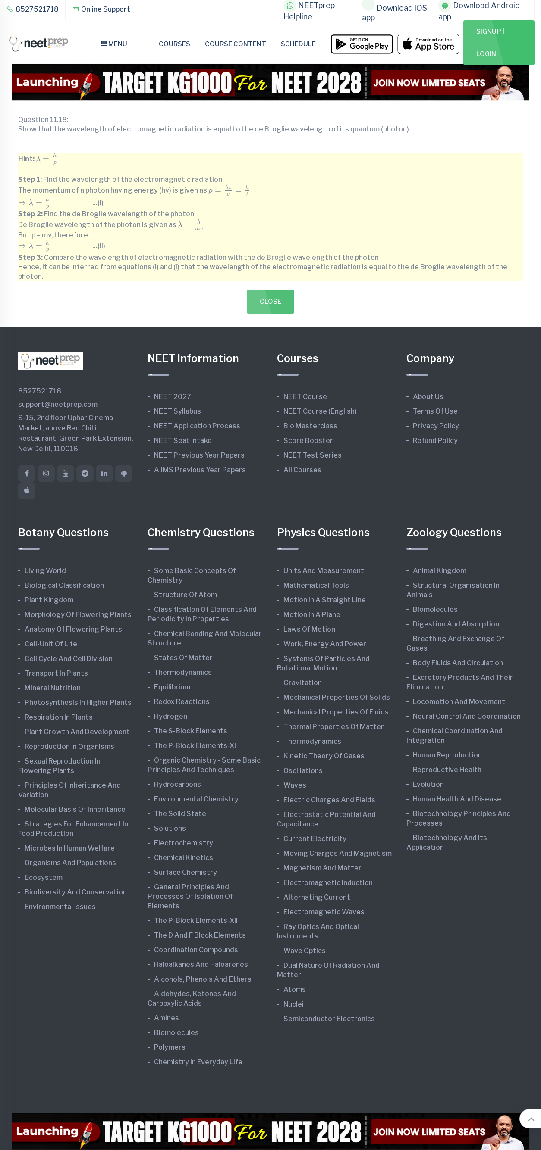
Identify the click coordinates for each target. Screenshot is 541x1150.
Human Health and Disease (457, 799)
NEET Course (305, 397)
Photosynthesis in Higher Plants (78, 702)
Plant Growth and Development (77, 732)
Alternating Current (316, 897)
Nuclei (293, 1004)
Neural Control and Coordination (467, 716)
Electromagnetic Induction (328, 883)
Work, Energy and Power (324, 644)
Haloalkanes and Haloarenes (201, 964)
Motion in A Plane (311, 615)
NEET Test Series (312, 455)
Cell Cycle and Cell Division (69, 658)
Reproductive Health (447, 770)
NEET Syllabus (177, 411)
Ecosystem (44, 877)
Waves (294, 785)
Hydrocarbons (177, 784)
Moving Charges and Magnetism (337, 853)
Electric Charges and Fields (329, 800)
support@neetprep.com (58, 404)
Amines (166, 1018)
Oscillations (303, 771)
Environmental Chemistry (196, 799)
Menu (114, 44)
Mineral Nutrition (53, 688)
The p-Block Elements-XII (196, 920)
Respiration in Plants (59, 717)
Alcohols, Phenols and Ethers (203, 979)
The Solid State (180, 814)
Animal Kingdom (439, 571)
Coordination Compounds (196, 950)
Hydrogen (170, 716)
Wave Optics (304, 951)
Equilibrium (172, 687)
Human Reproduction (447, 755)
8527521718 (32, 9)
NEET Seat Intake (183, 440)
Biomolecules (176, 1032)
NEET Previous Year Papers (199, 455)
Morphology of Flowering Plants (78, 615)
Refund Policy (435, 440)
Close (271, 301)
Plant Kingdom (49, 600)
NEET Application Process (197, 426)
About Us (428, 397)
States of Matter (183, 658)
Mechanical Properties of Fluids (336, 712)
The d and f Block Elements (200, 935)
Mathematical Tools (316, 585)
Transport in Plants (56, 673)
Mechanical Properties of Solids (336, 697)
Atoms (294, 989)
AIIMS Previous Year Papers (200, 470)
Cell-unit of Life (51, 644)
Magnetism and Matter (322, 868)
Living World (45, 571)
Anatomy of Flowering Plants (73, 629)
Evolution (428, 784)
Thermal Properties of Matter (333, 727)
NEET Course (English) (320, 411)
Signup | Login (490, 43)
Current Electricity (314, 839)
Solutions (170, 828)
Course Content (235, 44)
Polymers (170, 1047)
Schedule (298, 44)
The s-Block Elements (190, 731)
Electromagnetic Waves (324, 912)
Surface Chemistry (185, 872)
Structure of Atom (185, 595)
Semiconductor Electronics (329, 1019)
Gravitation (302, 683)
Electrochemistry (183, 843)
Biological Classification (64, 585)
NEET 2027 (172, 397)
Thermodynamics (183, 672)
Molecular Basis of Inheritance (75, 809)
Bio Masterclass (310, 426)
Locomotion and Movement (459, 702)
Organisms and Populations (70, 863)
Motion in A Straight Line (324, 600)
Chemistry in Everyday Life (198, 1062)
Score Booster (308, 440)
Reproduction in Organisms (69, 746)
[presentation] (47, 159)
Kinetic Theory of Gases (324, 756)
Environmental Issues (60, 907)
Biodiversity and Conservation (76, 892)
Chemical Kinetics (183, 858)
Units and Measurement (323, 571)
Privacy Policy (436, 426)
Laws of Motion (309, 629)
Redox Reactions (182, 702)
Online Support (101, 9)
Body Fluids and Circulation (458, 663)
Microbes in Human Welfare (70, 848)
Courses (174, 44)
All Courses (302, 470)
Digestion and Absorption (456, 624)
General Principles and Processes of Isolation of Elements (190, 896)
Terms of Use (435, 411)
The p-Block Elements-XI (195, 746)
